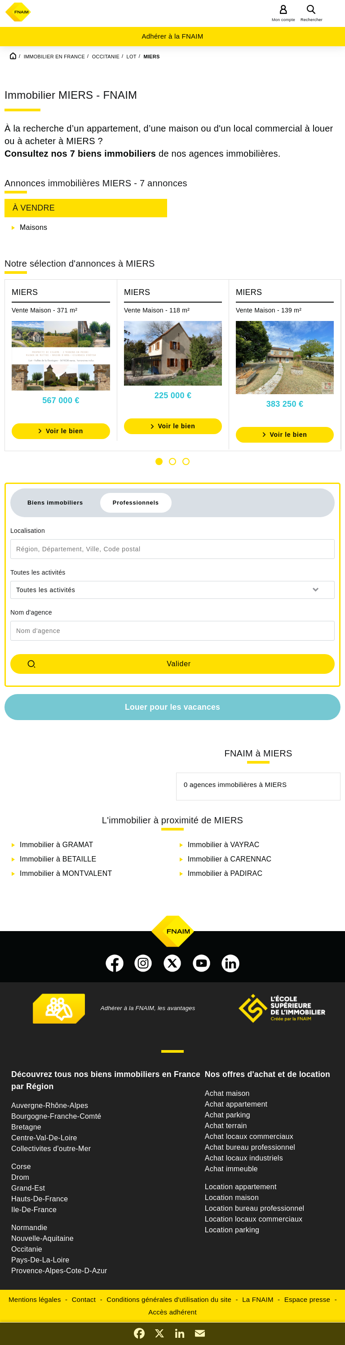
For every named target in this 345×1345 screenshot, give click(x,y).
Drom (20, 1177)
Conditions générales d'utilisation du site (168, 1299)
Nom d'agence (31, 612)
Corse (21, 1166)
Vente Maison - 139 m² (268, 310)
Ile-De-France (34, 1209)
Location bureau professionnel (255, 1208)
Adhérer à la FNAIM (172, 36)
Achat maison (227, 1093)
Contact (84, 1299)
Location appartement (241, 1187)
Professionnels (136, 502)
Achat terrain (226, 1126)
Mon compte (283, 20)
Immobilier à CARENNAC (230, 859)
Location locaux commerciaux (254, 1219)
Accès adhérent (172, 1312)
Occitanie (26, 1249)
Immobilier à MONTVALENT (66, 873)
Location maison (232, 1197)
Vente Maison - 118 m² (157, 310)
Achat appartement (236, 1104)
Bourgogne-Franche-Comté (56, 1116)
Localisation (27, 530)
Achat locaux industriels (244, 1158)
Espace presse (307, 1299)
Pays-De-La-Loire (40, 1260)
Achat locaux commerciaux (249, 1136)
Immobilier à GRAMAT (56, 844)
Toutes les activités (38, 572)
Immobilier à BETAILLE (58, 859)
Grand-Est (28, 1188)
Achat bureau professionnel (250, 1147)
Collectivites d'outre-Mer (51, 1148)
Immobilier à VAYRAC (224, 844)
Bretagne (26, 1127)
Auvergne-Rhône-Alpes (49, 1105)
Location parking (232, 1230)
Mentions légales (35, 1299)
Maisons (33, 227)
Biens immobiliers (55, 502)
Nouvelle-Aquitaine (42, 1238)
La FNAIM (258, 1299)
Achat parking (227, 1115)
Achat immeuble (231, 1169)
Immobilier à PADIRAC (225, 873)
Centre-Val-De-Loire (44, 1138)
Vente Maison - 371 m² (44, 310)
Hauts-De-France (39, 1199)
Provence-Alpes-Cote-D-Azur (59, 1271)
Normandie (29, 1227)
